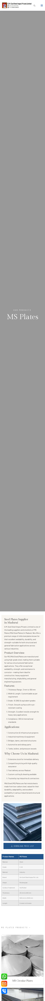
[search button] (33, 5)
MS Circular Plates (22, 980)
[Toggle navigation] (42, 6)
